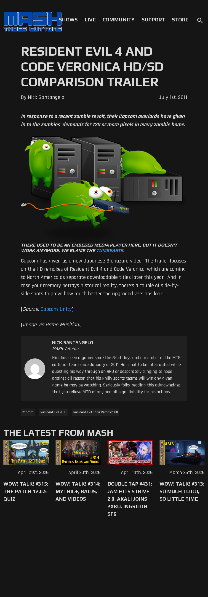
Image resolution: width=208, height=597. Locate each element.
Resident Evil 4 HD (53, 412)
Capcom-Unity (56, 309)
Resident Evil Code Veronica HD (95, 412)
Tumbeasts (109, 250)
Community (119, 20)
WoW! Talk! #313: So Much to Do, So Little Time (182, 491)
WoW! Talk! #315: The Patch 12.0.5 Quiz (25, 491)
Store (180, 20)
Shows (68, 20)
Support (153, 20)
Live (90, 20)
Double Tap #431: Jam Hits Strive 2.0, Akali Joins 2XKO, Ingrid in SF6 (129, 499)
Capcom (28, 412)
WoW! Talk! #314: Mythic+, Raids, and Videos (78, 491)
